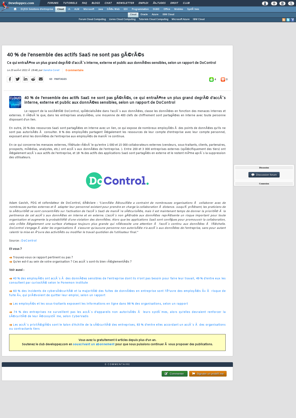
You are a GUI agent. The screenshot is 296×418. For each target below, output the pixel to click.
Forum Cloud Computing (92, 19)
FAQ (84, 3)
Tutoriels (70, 3)
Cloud (60, 9)
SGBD (156, 9)
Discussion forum (264, 174)
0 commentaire (74, 70)
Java (100, 9)
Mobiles (178, 9)
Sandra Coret (51, 70)
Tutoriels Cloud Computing (153, 19)
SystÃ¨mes (193, 9)
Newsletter (125, 3)
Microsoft (88, 9)
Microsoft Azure (181, 19)
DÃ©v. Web (113, 9)
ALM (76, 9)
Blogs (95, 3)
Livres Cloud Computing (122, 19)
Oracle (144, 14)
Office (166, 9)
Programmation (140, 9)
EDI (126, 9)
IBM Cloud (168, 14)
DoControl (29, 241)
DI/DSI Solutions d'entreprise (37, 9)
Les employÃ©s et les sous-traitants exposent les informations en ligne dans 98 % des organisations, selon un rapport (100, 304)
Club (186, 3)
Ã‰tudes (159, 3)
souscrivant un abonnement (94, 344)
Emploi (143, 3)
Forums (53, 3)
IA (69, 9)
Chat (108, 3)
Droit (174, 3)
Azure (155, 14)
